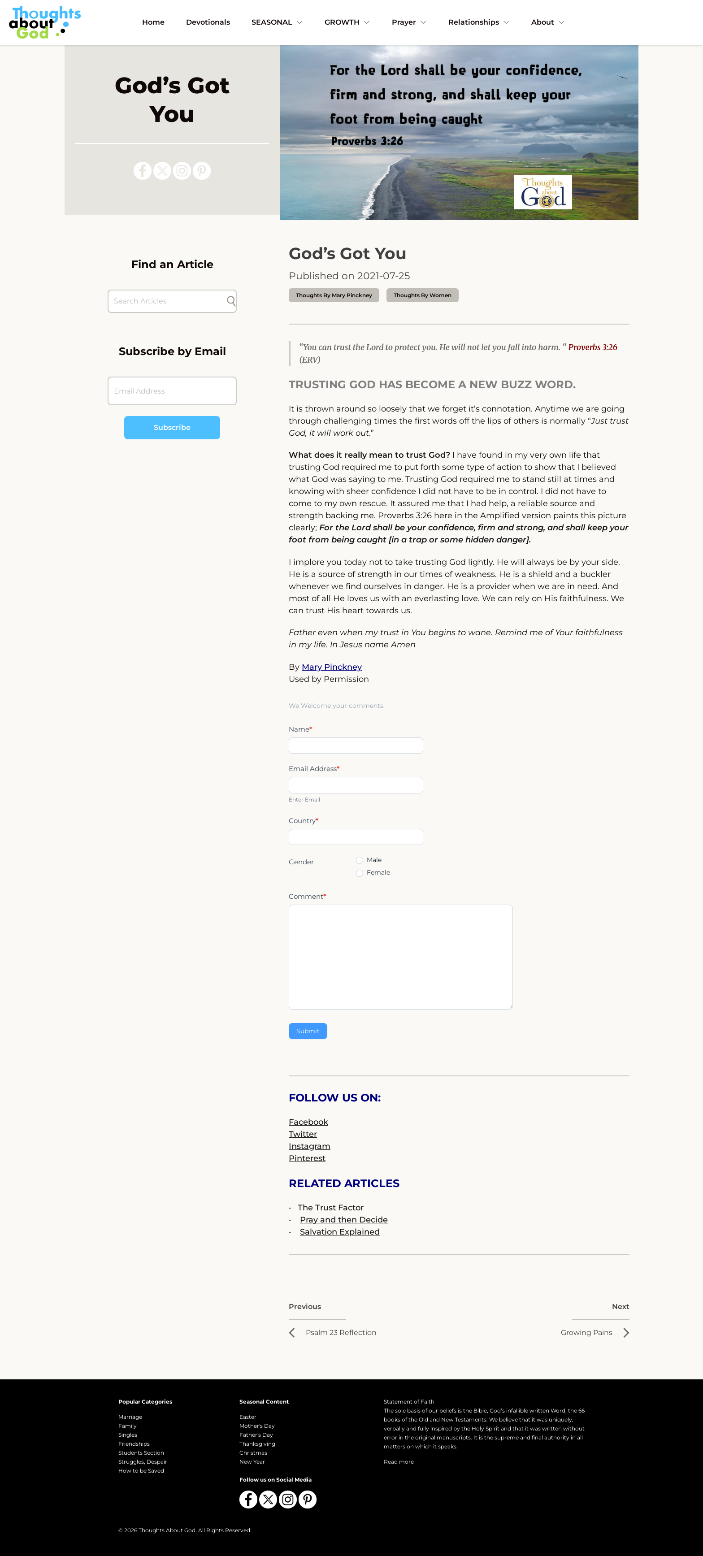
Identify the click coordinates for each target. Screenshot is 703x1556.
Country (304, 820)
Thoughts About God (167, 1530)
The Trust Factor (331, 1208)
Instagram (309, 1146)
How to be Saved (141, 1470)
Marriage (130, 1416)
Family (127, 1425)
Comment (307, 896)
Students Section (141, 1452)
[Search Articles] (167, 301)
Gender (301, 862)
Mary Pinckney (332, 667)
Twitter (303, 1134)
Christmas (253, 1452)
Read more (399, 1461)
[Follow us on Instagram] (182, 171)
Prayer (409, 22)
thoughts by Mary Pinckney (334, 295)
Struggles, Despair (142, 1461)
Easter (247, 1416)
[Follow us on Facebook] (143, 171)
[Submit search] (231, 301)
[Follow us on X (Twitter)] (162, 171)
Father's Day (256, 1434)
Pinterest (307, 1158)
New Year (252, 1461)
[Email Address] (172, 391)
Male (369, 860)
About (548, 22)
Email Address (314, 768)
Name (300, 729)
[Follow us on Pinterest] (202, 171)
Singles (127, 1434)
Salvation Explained (340, 1232)
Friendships (134, 1443)
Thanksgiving (257, 1443)
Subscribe (172, 427)
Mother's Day (257, 1425)
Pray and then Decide (344, 1220)
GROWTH (347, 22)
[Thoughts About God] (45, 22)
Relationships (479, 22)
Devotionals (208, 22)
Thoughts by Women (422, 295)
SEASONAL (277, 22)
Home (153, 22)
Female (373, 872)
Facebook (308, 1122)
